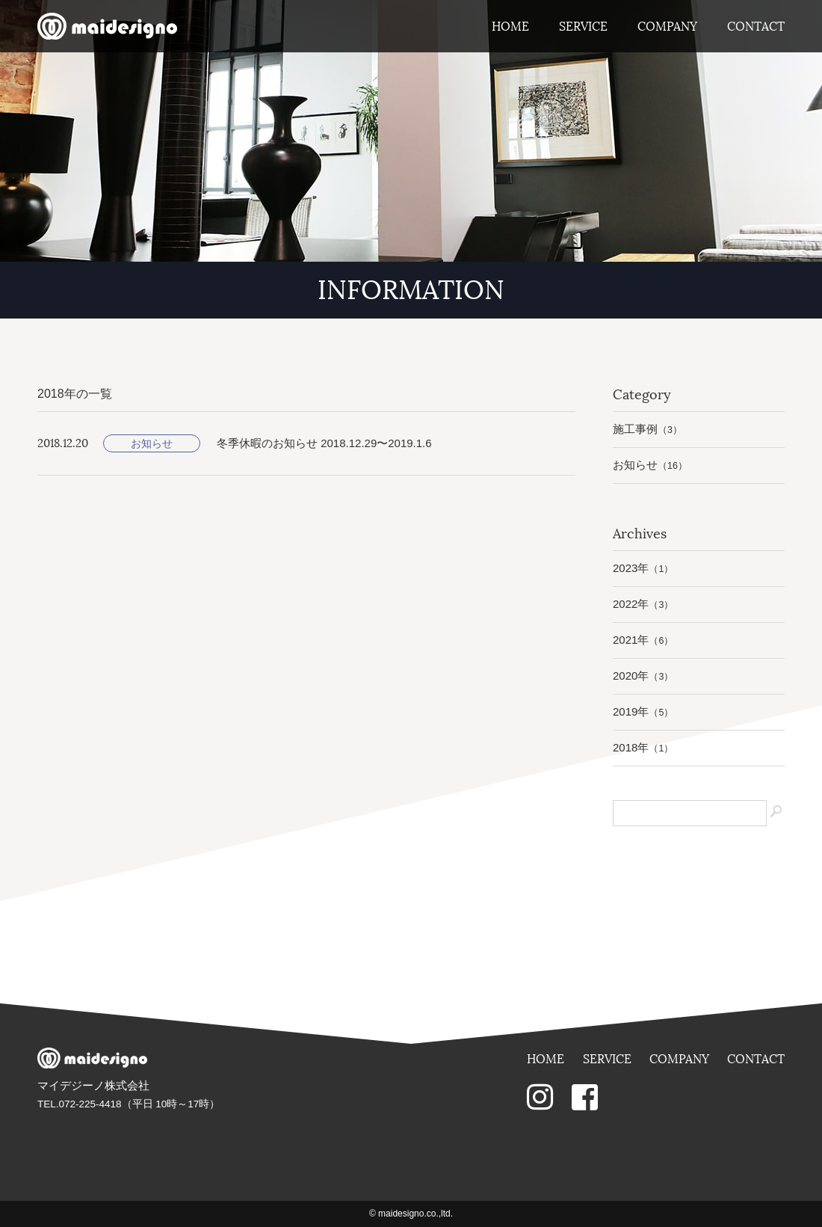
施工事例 (647, 428)
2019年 (643, 711)
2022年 (643, 603)
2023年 (643, 568)
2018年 (643, 747)
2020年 (643, 675)
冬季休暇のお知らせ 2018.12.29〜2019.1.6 (324, 443)
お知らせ (152, 443)
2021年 (643, 639)
